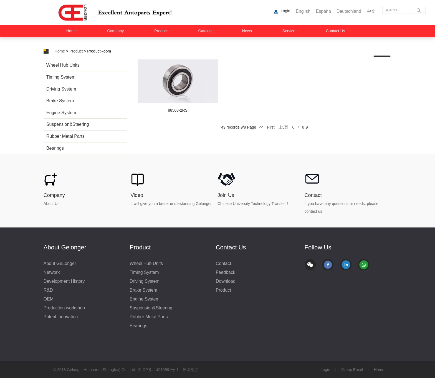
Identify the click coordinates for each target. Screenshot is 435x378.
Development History (64, 281)
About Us (52, 203)
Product (161, 31)
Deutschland (349, 11)
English (303, 11)
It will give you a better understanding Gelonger (171, 203)
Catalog (205, 31)
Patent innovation (61, 316)
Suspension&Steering (67, 124)
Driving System (61, 89)
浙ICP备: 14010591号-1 (158, 369)
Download (226, 281)
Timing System (60, 77)
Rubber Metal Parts (65, 136)
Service (288, 31)
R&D (48, 290)
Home (71, 31)
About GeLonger (60, 263)
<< (261, 127)
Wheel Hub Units (63, 65)
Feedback (225, 272)
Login (325, 369)
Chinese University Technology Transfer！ (254, 203)
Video (136, 195)
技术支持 (190, 369)
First (270, 127)
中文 (371, 11)
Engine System (61, 112)
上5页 (284, 127)
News (247, 31)
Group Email (352, 369)
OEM (49, 299)
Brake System (60, 100)
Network (52, 272)
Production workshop (64, 308)
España (323, 11)
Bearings (55, 148)
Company (115, 31)
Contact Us (335, 31)
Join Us (226, 195)
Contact (313, 195)
